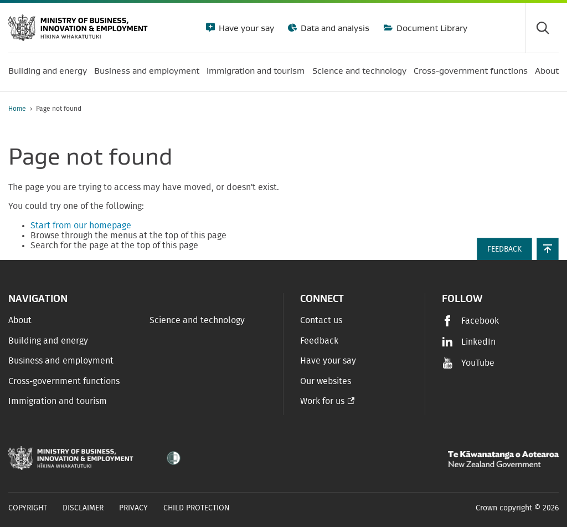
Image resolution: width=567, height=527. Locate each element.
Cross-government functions (64, 381)
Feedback (319, 340)
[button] (548, 249)
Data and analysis (333, 27)
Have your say (245, 27)
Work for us (322, 401)
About (20, 320)
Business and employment (61, 360)
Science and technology (197, 320)
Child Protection (196, 508)
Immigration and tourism (57, 401)
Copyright (27, 508)
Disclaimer (83, 508)
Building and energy (48, 340)
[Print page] (528, 109)
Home (17, 108)
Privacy (133, 508)
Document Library (430, 27)
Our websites (325, 381)
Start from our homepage (80, 225)
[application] (553, 109)
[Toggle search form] (542, 28)
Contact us (321, 320)
